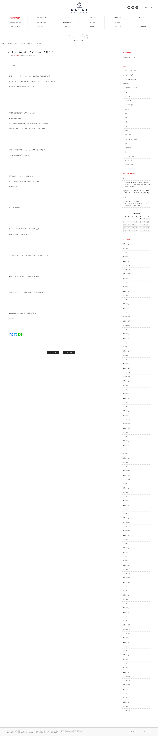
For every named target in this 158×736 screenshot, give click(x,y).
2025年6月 (126, 291)
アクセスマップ (49, 731)
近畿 (126, 126)
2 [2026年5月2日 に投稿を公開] (144, 219)
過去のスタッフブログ (129, 57)
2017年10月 (126, 685)
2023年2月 (126, 411)
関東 (126, 118)
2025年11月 (126, 269)
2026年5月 (126, 244)
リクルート (17, 732)
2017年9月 (126, 689)
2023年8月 (126, 385)
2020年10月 (126, 531)
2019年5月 (126, 603)
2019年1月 (126, 621)
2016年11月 (126, 710)
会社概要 (31, 732)
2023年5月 (126, 398)
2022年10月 (126, 428)
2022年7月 (126, 441)
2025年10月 (126, 274)
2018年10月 (126, 633)
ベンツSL (127, 96)
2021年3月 (126, 509)
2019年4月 (126, 608)
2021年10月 (126, 479)
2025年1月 (126, 312)
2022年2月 (126, 462)
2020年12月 (126, 522)
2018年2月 (126, 668)
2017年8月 (126, 693)
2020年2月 (126, 565)
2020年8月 (126, 539)
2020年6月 (126, 548)
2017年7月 (126, 698)
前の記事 (53, 352)
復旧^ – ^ (126, 197)
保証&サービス (21, 731)
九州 (126, 143)
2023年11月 (126, 372)
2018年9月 (126, 638)
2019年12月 (126, 573)
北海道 (127, 109)
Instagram (133, 7)
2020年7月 (126, 543)
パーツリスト (29, 731)
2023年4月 (126, 402)
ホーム (8, 731)
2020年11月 (126, 526)
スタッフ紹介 (10, 732)
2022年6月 (126, 445)
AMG (126, 130)
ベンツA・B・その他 (131, 139)
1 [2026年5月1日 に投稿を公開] (140, 219)
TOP (3, 43)
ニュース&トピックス (129, 70)
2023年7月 (126, 389)
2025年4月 (126, 299)
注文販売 (67, 731)
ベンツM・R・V (129, 92)
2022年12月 (126, 419)
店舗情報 (42, 731)
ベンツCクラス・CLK (131, 160)
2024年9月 (126, 329)
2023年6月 (126, 394)
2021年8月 (126, 488)
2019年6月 (126, 599)
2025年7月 (126, 287)
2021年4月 (126, 505)
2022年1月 (126, 466)
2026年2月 (126, 257)
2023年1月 (126, 415)
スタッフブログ (12, 43)
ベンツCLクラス (129, 156)
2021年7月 (126, 492)
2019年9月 (126, 586)
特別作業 (62, 731)
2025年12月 (126, 265)
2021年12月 (126, 471)
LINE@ (129, 7)
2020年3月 (126, 561)
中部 (126, 122)
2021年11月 (126, 475)
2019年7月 (126, 595)
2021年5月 (126, 501)
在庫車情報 (14, 731)
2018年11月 (126, 629)
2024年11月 (126, 321)
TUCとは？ (36, 731)
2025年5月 (126, 295)
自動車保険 (73, 731)
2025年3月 (126, 304)
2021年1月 (126, 518)
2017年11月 (126, 680)
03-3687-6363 (146, 7)
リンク (84, 731)
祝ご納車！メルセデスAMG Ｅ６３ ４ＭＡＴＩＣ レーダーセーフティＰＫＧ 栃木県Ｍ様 (136, 192)
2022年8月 (126, 436)
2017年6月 (126, 702)
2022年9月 (126, 432)
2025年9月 (126, 278)
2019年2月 (126, 616)
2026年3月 (126, 252)
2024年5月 (126, 347)
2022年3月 (126, 458)
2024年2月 (126, 359)
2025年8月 (126, 282)
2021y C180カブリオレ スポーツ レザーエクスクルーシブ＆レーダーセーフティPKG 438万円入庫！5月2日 (136, 184)
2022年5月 (126, 449)
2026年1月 (126, 261)
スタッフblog (49, 732)
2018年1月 (126, 672)
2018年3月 (126, 663)
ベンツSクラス (129, 105)
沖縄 (126, 152)
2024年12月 (126, 317)
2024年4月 (126, 351)
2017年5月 (126, 706)
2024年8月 (126, 334)
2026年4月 (126, 248)
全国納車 (56, 731)
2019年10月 (126, 582)
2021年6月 (126, 496)
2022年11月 (126, 424)
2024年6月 (126, 342)
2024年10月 (126, 325)
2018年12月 (126, 625)
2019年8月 (126, 591)
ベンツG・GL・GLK (131, 88)
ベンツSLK (128, 100)
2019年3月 (126, 612)
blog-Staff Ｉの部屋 (30, 55)
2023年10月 (126, 376)
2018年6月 (126, 650)
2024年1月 (126, 364)
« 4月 (124, 233)
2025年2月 (126, 308)
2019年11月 (126, 578)
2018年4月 (126, 659)
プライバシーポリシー (39, 732)
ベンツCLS (128, 148)
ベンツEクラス (129, 165)
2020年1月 (126, 569)
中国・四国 (128, 135)
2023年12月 (126, 368)
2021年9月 (126, 484)
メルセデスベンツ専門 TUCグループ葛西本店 (79, 7)
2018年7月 (126, 646)
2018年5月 (126, 655)
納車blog (56, 732)
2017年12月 (126, 676)
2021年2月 (126, 513)
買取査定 (79, 731)
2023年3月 (126, 406)
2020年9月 (126, 535)
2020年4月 (126, 556)
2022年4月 (126, 454)
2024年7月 (126, 338)
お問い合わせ (24, 732)
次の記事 (69, 352)
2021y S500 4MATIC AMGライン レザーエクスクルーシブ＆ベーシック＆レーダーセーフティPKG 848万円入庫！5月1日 (136, 203)
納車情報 (126, 83)
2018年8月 (126, 642)
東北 (126, 113)
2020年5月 (126, 552)
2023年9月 (126, 381)
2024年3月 (126, 355)
